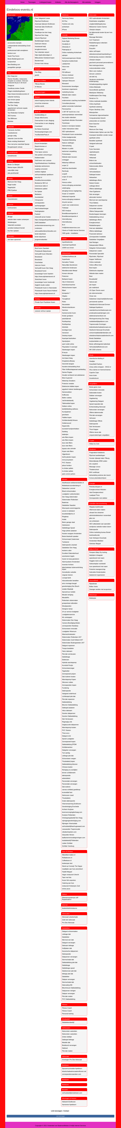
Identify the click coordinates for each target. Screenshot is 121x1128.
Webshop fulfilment (68, 162)
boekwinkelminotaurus (69, 908)
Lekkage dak (66, 934)
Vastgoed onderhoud (69, 693)
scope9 (64, 174)
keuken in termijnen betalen (71, 126)
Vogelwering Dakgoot (96, 401)
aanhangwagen (40, 205)
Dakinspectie (66, 691)
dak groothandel (13, 173)
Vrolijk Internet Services (78, 1125)
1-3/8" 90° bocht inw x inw (71, 112)
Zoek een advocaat (68, 920)
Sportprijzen (66, 341)
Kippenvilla (65, 426)
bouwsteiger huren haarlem (44, 274)
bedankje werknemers (42, 166)
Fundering (65, 688)
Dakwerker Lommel (68, 488)
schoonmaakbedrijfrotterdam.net (100, 333)
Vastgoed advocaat (95, 143)
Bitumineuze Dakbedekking (71, 988)
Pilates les (92, 126)
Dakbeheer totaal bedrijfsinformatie (101, 299)
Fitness (64, 1005)
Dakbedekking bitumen (70, 764)
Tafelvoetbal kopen (68, 403)
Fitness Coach (67, 1008)
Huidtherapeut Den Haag (97, 95)
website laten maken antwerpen (18, 219)
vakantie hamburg (14, 97)
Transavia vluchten (14, 130)
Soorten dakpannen (68, 713)
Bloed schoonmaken (69, 491)
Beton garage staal (68, 522)
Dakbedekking (67, 702)
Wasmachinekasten (68, 634)
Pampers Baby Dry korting (98, 552)
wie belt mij (93, 76)
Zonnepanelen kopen (69, 685)
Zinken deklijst (67, 1037)
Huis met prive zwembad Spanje (18, 144)
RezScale (65, 171)
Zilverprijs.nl (66, 47)
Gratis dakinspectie (68, 801)
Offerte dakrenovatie (96, 412)
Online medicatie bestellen (98, 101)
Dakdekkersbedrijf (68, 1022)
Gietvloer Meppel (95, 543)
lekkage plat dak (67, 974)
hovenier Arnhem (68, 564)
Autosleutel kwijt (40, 46)
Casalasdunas (12, 133)
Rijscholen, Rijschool (96, 256)
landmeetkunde (94, 535)
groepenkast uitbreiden (70, 603)
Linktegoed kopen (45, 2)
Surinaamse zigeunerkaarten (99, 115)
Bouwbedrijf (93, 279)
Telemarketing (67, 145)
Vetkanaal (92, 155)
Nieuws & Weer (40, 80)
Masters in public (67, 148)
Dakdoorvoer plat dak (69, 971)
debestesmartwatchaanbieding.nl (100, 54)
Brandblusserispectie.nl (70, 213)
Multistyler (92, 598)
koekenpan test (67, 863)
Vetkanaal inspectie (68, 196)
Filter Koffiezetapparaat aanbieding (74, 369)
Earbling (65, 431)
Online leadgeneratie (69, 137)
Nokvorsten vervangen (96, 409)
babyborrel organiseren (97, 575)
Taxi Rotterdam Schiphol (16, 113)
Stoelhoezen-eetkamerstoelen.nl (73, 483)
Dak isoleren (66, 787)
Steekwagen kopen (68, 349)
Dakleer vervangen (95, 395)
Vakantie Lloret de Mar (15, 138)
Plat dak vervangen (95, 415)
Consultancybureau (68, 103)
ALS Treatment (94, 40)
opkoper (65, 55)
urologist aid (93, 45)
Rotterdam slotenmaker (70, 600)
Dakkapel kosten (94, 174)
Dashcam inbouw (41, 44)
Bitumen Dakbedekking (70, 705)
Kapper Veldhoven (95, 259)
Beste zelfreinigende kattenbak (99, 344)
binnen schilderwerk (68, 772)
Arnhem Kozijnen (68, 809)
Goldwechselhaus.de (69, 256)
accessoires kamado (14, 43)
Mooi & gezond (67, 378)
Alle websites (86, 2)
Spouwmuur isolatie (68, 592)
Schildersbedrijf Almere (70, 420)
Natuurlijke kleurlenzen (69, 265)
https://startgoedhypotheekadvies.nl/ (47, 220)
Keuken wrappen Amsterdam (71, 533)
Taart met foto (66, 877)
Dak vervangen (94, 194)
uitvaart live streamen (96, 512)
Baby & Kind (93, 549)
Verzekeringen (40, 92)
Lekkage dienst (94, 186)
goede (37, 75)
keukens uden (67, 550)
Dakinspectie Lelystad (69, 545)
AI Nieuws (38, 87)
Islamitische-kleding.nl (96, 358)
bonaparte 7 (66, 293)
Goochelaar (39, 262)
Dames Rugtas (67, 372)
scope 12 (65, 165)
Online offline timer (95, 265)
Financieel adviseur (95, 234)
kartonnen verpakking (69, 151)
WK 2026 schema (95, 349)
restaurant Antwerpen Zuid (71, 886)
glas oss (92, 518)
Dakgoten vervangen (69, 750)
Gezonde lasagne (68, 364)
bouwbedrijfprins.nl (68, 514)
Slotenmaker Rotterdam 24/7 (71, 637)
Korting (10, 161)
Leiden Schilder (67, 843)
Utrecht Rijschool (40, 38)
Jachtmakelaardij (67, 400)
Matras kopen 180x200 (15, 167)
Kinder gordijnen (67, 316)
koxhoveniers (12, 208)
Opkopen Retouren (68, 81)
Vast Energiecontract (96, 492)
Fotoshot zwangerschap (97, 569)
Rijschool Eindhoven (42, 21)
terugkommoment (41, 49)
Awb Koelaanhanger (41, 208)
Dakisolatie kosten (95, 393)
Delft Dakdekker (40, 222)
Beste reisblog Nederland (16, 141)
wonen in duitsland (68, 511)
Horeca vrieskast (67, 75)
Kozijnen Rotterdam (68, 815)
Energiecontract (94, 222)
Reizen (37, 97)
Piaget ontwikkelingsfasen (16, 91)
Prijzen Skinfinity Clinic (97, 109)
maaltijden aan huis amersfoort (72, 869)
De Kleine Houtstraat (42, 129)
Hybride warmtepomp (69, 662)
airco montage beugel (69, 583)
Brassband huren (40, 271)
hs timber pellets (67, 468)
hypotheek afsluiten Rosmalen (72, 120)
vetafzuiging (66, 188)
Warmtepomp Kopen (69, 679)
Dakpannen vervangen (69, 957)
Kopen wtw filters (68, 451)
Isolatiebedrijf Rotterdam (70, 840)
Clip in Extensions (68, 282)
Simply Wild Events (41, 118)
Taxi (9, 73)
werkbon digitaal (40, 172)
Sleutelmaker (39, 149)
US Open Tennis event (96, 290)
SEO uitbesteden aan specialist (99, 524)
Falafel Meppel (67, 872)
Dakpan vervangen (68, 979)
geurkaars (65, 414)
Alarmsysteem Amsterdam (71, 562)
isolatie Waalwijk (67, 589)
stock (64, 69)
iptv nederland (94, 287)
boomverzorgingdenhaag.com (72, 812)
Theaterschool (94, 469)
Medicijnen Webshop (96, 92)
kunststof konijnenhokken (70, 429)
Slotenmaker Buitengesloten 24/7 (73, 643)
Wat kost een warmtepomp (98, 200)
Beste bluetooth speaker (70, 536)
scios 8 (64, 179)
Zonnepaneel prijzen (69, 674)
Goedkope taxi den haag (43, 32)
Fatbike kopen (67, 417)
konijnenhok (12, 62)
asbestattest (66, 778)
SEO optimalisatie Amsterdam (99, 18)
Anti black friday (67, 358)
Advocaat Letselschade (70, 917)
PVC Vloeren (66, 462)
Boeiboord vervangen (69, 1045)
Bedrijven (65, 1065)
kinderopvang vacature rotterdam (100, 57)
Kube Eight (65, 41)
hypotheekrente (67, 242)
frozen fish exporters (69, 880)
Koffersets (65, 395)
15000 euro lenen (68, 248)
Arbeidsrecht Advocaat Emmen (99, 304)
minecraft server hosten (43, 217)
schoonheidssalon (95, 163)
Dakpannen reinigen (69, 990)
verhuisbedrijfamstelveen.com (72, 1093)
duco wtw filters (67, 443)
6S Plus (64, 21)
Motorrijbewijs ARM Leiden (98, 461)
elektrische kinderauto (69, 268)
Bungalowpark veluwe (15, 147)
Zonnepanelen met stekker (98, 498)
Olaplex (64, 296)
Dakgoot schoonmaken (70, 931)
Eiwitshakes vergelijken (97, 21)
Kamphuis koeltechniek (70, 61)
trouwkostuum (94, 378)
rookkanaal (93, 169)
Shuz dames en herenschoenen (100, 370)
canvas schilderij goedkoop (71, 789)
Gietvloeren (66, 525)
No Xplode (38, 191)
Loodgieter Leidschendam (71, 494)
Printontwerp (66, 154)
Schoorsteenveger (68, 668)
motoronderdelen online (97, 68)
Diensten (11, 236)
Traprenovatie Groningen (97, 324)
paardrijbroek (66, 318)
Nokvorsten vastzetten (69, 1031)
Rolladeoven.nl (67, 857)
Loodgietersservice (68, 614)
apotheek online (94, 138)
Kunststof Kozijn (67, 665)
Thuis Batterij (93, 203)
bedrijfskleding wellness (70, 409)
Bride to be (93, 160)
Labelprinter (66, 64)
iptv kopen (92, 285)
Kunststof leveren (68, 78)
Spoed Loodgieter (68, 739)
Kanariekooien (12, 199)
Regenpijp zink (67, 722)
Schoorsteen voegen (69, 758)
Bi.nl (63, 225)
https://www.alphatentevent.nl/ (45, 276)
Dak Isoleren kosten (68, 676)
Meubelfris (65, 597)
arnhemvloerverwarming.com (44, 225)
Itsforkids (65, 327)
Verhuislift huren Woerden (43, 254)
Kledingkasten (39, 211)
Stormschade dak (68, 959)
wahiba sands (39, 106)
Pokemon (65, 276)
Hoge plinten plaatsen (69, 531)
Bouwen (65, 1090)
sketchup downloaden (69, 168)
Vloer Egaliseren (94, 191)
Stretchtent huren (41, 279)
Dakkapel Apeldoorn (96, 307)
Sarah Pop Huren (13, 56)
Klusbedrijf (66, 1019)
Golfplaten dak (67, 948)
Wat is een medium (95, 71)
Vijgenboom (66, 454)
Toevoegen (32, 2)
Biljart (64, 290)
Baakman (65, 502)
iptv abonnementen (95, 293)
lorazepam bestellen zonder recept (100, 135)
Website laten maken (69, 95)
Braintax (10, 121)
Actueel (37, 69)
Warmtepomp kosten (69, 727)
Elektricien (65, 659)
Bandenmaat (39, 60)
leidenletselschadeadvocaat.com (100, 327)
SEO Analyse (66, 210)
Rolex (64, 301)
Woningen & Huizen (69, 1098)
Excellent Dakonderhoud (70, 553)
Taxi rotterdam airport (42, 52)
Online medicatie (95, 262)
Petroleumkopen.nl (95, 487)
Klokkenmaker (39, 157)
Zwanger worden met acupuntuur (100, 589)
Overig (37, 299)
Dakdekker (66, 928)
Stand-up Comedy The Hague (72, 866)
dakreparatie (66, 775)
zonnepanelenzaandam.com (71, 1074)
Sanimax (65, 310)
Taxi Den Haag (13, 105)
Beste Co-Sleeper (14, 164)
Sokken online (67, 406)
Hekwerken (93, 177)
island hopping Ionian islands (44, 100)
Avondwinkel (39, 197)
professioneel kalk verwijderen (18, 50)
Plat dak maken (67, 1051)
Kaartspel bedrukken (69, 338)
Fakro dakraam (67, 651)
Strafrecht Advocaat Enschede (99, 330)
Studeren (92, 449)
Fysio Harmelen (94, 149)
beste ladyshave (40, 234)
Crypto (91, 440)
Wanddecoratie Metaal (69, 270)
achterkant (65, 27)
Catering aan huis (68, 883)
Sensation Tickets (68, 262)
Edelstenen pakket (41, 189)
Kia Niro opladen (13, 231)
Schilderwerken (67, 747)
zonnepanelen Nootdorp (70, 626)
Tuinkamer (65, 542)
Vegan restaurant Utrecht (70, 874)
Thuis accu (65, 733)
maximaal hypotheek (69, 245)
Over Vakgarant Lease (42, 18)
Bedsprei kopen (67, 279)
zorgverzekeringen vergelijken (99, 435)
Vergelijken (93, 384)
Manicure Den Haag (14, 182)
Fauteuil (37, 214)
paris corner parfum (68, 474)
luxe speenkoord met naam (98, 566)
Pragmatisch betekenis (97, 452)
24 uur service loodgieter (70, 611)
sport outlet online (68, 344)
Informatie (93, 15)
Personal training (67, 1013)
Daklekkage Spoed (68, 528)
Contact (66, 1111)
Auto (36, 15)
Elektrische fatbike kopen (70, 386)
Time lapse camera (41, 152)
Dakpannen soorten (96, 205)
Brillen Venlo (93, 586)
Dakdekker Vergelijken (96, 239)
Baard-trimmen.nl (41, 146)
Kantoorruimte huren (69, 313)
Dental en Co (93, 98)
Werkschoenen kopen (69, 287)
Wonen (64, 479)
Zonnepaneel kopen (68, 741)
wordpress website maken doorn (100, 526)
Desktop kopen (67, 335)
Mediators (38, 194)
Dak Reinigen (93, 242)
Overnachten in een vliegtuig (44, 120)
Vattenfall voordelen (14, 225)
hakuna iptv (93, 282)
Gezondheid (93, 580)
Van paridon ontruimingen (43, 155)
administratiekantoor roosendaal (100, 515)
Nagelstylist (11, 187)
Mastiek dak (66, 1042)
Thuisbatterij (66, 798)
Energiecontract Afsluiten (97, 489)
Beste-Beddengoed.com (16, 59)
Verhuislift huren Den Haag (44, 268)
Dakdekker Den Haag (69, 547)
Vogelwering (93, 398)
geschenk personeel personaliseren (101, 62)
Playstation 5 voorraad (69, 347)
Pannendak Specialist (96, 253)
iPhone (64, 29)
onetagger (65, 160)
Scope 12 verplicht (68, 193)
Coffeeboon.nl (66, 860)
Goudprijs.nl (66, 44)
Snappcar (11, 85)
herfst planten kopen (69, 457)
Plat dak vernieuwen (69, 654)
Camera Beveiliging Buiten (71, 623)
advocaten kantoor (95, 197)
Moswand (65, 83)
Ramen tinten (39, 29)
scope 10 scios (67, 177)
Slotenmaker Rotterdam (70, 499)
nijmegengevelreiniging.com (71, 820)
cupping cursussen (41, 169)
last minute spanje (14, 99)
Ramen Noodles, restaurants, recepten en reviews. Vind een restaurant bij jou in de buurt (18, 81)
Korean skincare (67, 273)
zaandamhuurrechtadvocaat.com (100, 310)
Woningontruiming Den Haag (99, 318)
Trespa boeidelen (68, 648)
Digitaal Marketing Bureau (71, 38)
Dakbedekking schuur (96, 217)
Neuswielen (66, 304)
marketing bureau (68, 92)
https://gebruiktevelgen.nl (43, 55)
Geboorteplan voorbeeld (97, 563)
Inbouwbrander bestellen (70, 580)
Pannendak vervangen (69, 781)
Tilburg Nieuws (40, 84)
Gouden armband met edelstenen (73, 375)
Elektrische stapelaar (96, 270)
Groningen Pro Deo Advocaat (72, 1060)
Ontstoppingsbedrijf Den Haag (72, 818)
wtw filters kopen (67, 437)
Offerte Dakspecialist (96, 211)
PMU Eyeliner (12, 190)
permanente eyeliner (96, 301)
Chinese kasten (67, 767)
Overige (38, 140)
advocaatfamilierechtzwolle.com (45, 231)
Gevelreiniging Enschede (70, 806)
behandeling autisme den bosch (100, 475)
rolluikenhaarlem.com (69, 832)
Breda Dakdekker (95, 338)
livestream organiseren (69, 89)
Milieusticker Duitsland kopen (44, 58)
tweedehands (12, 156)
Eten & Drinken (67, 851)
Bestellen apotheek (95, 140)
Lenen (64, 239)
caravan (38, 308)
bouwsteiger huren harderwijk (45, 282)
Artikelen (58, 2)
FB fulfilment (66, 72)
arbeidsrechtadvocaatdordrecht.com (101, 335)
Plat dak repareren (68, 699)
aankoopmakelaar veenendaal (72, 114)
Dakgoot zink (66, 736)
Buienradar (12, 15)
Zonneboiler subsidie (69, 572)
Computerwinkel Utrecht (97, 118)
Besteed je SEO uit (41, 183)
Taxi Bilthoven (12, 118)
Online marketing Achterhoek (71, 52)
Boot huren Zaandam (42, 248)
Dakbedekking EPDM (69, 744)
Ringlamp (65, 516)
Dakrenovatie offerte (96, 166)
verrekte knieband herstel (16, 228)
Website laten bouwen (69, 157)
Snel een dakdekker (96, 228)
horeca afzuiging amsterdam (71, 185)
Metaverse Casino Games (98, 27)
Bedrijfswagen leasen (42, 41)
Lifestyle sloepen (95, 29)
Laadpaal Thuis (94, 495)
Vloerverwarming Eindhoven (71, 804)
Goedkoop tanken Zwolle (16, 88)
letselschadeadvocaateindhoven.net (74, 1071)
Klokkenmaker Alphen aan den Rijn (101, 132)
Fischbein (65, 97)
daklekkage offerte (95, 180)
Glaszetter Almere (68, 835)
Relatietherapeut (94, 225)
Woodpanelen (66, 606)
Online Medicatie (95, 87)
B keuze (65, 352)
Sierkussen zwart (68, 795)
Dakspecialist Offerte (96, 245)
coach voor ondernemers (70, 205)
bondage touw (67, 330)
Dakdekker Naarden (69, 505)
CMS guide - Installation (70, 233)
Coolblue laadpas (13, 102)
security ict (38, 177)
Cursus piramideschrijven (97, 478)
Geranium (65, 333)
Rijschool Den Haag (41, 35)
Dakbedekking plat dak (69, 962)
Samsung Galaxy (68, 18)
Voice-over (65, 66)
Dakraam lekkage (68, 945)
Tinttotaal (65, 208)
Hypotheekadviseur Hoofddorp (45, 163)
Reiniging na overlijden (69, 770)
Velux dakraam (67, 710)
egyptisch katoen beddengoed (72, 389)
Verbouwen (66, 1028)
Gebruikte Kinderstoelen (97, 572)
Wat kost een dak (68, 940)
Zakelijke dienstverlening (98, 503)
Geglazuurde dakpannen (70, 724)
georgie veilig (12, 136)
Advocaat (65, 1056)
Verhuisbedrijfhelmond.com (98, 347)
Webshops (93, 595)
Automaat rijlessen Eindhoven (45, 24)
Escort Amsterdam (41, 143)
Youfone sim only (68, 24)
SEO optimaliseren (68, 131)
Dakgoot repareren (68, 645)
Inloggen (98, 2)
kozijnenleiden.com (95, 341)
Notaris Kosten (94, 183)
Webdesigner (12, 222)
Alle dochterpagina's (71, 2)
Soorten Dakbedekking (69, 716)
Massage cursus (94, 467)
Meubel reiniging (67, 595)
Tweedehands (13, 152)
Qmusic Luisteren (95, 74)
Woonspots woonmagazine (71, 508)
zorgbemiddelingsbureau (97, 24)
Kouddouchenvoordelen (43, 180)
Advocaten (66, 914)
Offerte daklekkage (95, 189)
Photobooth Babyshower (43, 251)
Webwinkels (66, 253)
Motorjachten (93, 112)
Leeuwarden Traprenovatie (71, 829)
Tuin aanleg (66, 753)
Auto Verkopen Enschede (97, 538)
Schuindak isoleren (95, 208)
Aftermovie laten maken (97, 510)
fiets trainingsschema (96, 65)
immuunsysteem (67, 460)
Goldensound (66, 423)
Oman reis (92, 296)
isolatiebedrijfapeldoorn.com (98, 321)
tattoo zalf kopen (94, 51)
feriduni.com (12, 53)
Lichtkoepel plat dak (68, 696)
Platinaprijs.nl (66, 49)
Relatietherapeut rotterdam (98, 43)
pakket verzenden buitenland (71, 106)
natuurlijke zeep (13, 170)
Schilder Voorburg (68, 846)
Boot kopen (93, 268)
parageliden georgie (14, 67)
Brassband (38, 257)
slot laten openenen (14, 239)
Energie (92, 483)
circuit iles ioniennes (41, 103)
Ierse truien (93, 375)
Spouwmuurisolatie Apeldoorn (72, 1068)
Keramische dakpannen (70, 951)
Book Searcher (94, 124)
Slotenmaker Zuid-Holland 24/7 (72, 640)
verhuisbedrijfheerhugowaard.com (73, 826)
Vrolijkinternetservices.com (71, 227)
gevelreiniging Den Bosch (70, 586)
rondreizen (38, 228)
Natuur (64, 894)
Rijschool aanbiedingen (97, 455)
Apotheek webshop (95, 107)
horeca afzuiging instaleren (71, 199)
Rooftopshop (66, 321)
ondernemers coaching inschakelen (74, 100)
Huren (37, 245)
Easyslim (92, 48)
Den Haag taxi (12, 76)
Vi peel (91, 146)
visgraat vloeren (67, 575)
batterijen (65, 434)
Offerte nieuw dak (95, 432)
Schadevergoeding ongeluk (98, 84)
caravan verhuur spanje (43, 311)
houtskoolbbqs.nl (40, 115)
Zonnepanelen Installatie (97, 237)
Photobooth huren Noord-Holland (46, 290)
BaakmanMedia (63, 1125)
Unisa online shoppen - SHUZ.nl (100, 367)
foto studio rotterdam (69, 117)
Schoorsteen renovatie (69, 628)
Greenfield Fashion (95, 364)
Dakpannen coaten (95, 251)
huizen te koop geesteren (70, 559)
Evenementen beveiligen (70, 86)
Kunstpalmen (66, 412)
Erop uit (37, 111)
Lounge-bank (66, 578)
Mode (91, 355)
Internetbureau (67, 219)
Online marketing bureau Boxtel (100, 532)
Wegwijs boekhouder (96, 507)
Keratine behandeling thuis (71, 366)
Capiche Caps (94, 372)
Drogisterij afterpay (68, 361)
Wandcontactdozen (68, 307)
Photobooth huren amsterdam (72, 134)
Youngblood (66, 299)
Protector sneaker (68, 383)
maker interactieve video (70, 129)
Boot (90, 276)
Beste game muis (95, 387)
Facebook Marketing (69, 140)
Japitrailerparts (94, 152)
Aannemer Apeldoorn (69, 1104)
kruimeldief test (67, 792)
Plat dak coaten (67, 996)
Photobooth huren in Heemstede (46, 288)
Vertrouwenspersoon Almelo (71, 58)
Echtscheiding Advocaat (97, 407)
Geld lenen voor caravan (43, 160)
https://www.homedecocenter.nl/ (18, 94)
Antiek (64, 519)
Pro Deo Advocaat (68, 922)
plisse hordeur (67, 465)
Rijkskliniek (93, 584)
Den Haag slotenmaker (70, 497)
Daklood (65, 1048)
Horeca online (66, 182)
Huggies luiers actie (96, 561)
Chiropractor (39, 200)
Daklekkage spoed (68, 968)
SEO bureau (12, 115)
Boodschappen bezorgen (97, 214)
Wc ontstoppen (67, 617)
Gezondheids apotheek (97, 90)
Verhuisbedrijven (94, 172)
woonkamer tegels (68, 556)
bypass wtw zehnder (69, 448)
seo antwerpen (94, 521)
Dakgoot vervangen (68, 942)
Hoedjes (92, 361)
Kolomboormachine (68, 285)
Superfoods (66, 259)
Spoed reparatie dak (96, 404)
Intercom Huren (40, 265)
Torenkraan (66, 123)
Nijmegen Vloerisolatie (69, 823)
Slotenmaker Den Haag (70, 620)
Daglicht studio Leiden (42, 285)
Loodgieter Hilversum (69, 631)
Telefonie (65, 15)
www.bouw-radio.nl (41, 186)
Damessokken (67, 392)
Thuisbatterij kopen (68, 761)
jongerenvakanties (41, 239)
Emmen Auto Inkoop (41, 63)
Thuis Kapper (93, 429)
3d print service (67, 202)
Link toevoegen (56, 1111)
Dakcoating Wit (67, 985)
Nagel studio (12, 184)
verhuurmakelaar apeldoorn (44, 174)
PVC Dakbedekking (68, 999)
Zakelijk (65, 35)
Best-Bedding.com (14, 64)
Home (22, 2)
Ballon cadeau (67, 397)
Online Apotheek (94, 104)
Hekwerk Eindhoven (69, 1102)
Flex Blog (38, 72)
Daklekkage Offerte (95, 421)
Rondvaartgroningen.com (43, 132)
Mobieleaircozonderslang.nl (71, 485)
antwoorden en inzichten (97, 121)
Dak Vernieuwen (67, 719)
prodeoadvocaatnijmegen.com (99, 313)
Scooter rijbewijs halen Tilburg (99, 458)
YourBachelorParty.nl (42, 134)
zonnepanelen (39, 203)
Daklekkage (66, 657)
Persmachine (66, 109)
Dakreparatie (66, 954)
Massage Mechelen (95, 37)
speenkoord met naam (96, 558)
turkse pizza (66, 889)
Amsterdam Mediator (96, 541)
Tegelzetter (65, 671)
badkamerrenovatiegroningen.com (73, 837)
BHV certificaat (94, 472)
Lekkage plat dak (68, 756)
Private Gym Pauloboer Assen (45, 302)
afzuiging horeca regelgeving (71, 191)
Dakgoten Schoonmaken (97, 248)
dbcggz (10, 216)
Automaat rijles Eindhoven (43, 27)
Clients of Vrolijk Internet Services (73, 230)
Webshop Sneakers (68, 381)
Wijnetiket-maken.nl (68, 855)
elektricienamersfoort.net (97, 316)
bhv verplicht (93, 464)
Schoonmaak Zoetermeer (70, 539)
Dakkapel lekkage (68, 1039)
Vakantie (11, 127)
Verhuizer (92, 418)
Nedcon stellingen (68, 143)
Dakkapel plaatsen (68, 708)
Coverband (38, 126)
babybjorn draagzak (96, 555)
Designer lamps (67, 609)
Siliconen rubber (67, 682)
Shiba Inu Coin (94, 444)
